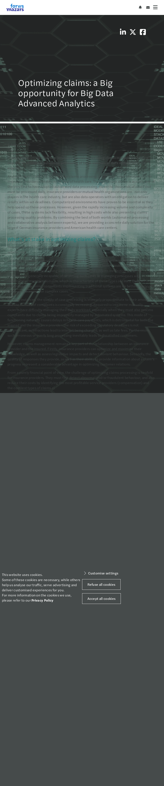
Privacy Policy (42, 600)
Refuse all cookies (101, 584)
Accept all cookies (101, 598)
